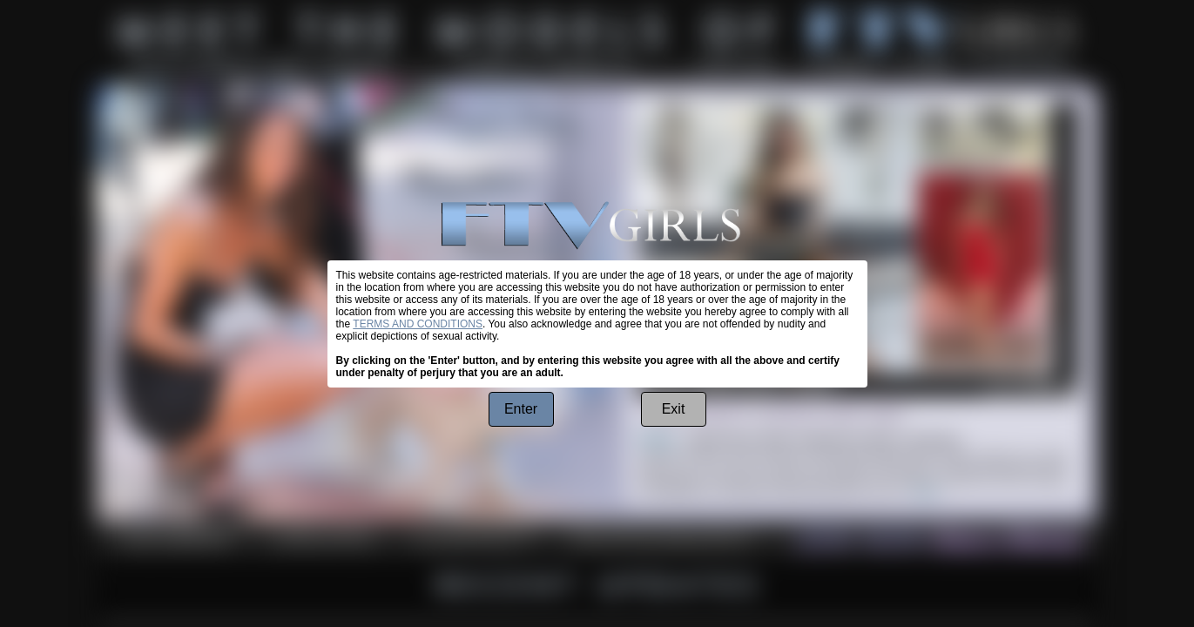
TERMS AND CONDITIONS (417, 324)
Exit (673, 408)
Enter (520, 408)
